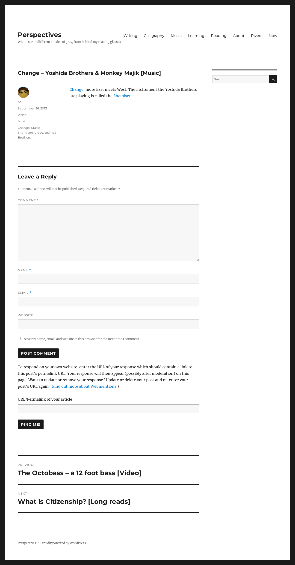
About (239, 35)
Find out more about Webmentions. (84, 386)
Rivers (256, 35)
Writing (130, 35)
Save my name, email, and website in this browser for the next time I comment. (82, 339)
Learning (196, 35)
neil (21, 102)
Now (273, 35)
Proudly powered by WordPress (63, 543)
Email (25, 293)
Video (22, 115)
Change (76, 89)
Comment (28, 200)
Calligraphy (154, 35)
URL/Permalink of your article (45, 399)
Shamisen (122, 96)
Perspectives (40, 35)
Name (24, 270)
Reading (219, 35)
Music (176, 35)
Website (25, 315)
